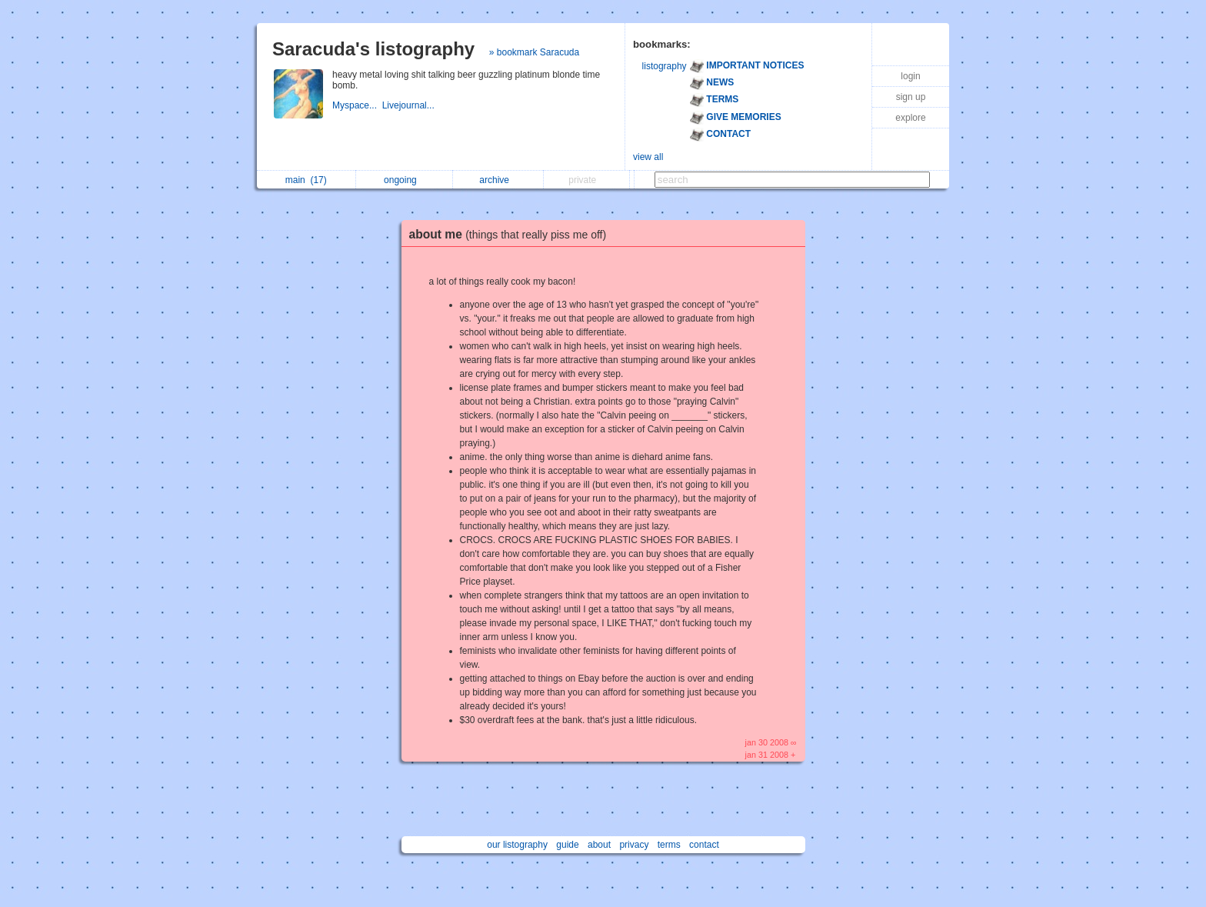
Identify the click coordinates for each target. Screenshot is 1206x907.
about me (512, 234)
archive (498, 180)
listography (664, 66)
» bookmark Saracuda (534, 52)
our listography (517, 844)
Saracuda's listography (373, 48)
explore (910, 117)
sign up (911, 97)
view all (648, 157)
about (599, 844)
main (306, 180)
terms (669, 844)
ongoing (404, 180)
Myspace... (357, 105)
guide (567, 844)
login (910, 76)
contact (704, 844)
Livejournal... (409, 105)
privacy (633, 844)
